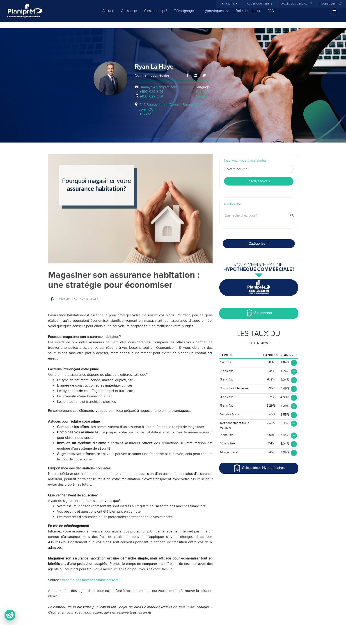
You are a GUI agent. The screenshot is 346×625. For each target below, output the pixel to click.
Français (228, 3)
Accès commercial (296, 3)
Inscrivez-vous (258, 181)
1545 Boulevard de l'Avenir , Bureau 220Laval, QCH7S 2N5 (169, 109)
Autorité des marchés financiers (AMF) (91, 580)
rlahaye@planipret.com (159, 87)
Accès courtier (260, 3)
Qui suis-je (129, 14)
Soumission (258, 313)
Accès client (331, 3)
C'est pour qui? (155, 14)
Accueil (108, 14)
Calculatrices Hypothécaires (258, 468)
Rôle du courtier (248, 14)
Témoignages (184, 14)
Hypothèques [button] (216, 14)
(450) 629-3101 (151, 91)
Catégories (257, 243)
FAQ (271, 14)
